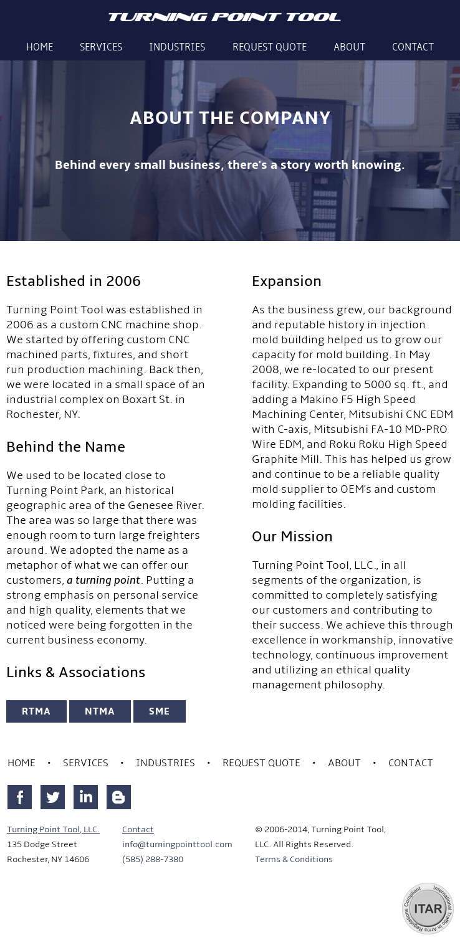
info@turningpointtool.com (177, 844)
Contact (413, 47)
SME (159, 711)
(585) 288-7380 (152, 859)
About (349, 47)
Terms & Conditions (294, 859)
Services (101, 47)
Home (39, 47)
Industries (177, 47)
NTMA (100, 711)
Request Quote (269, 47)
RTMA (36, 711)
